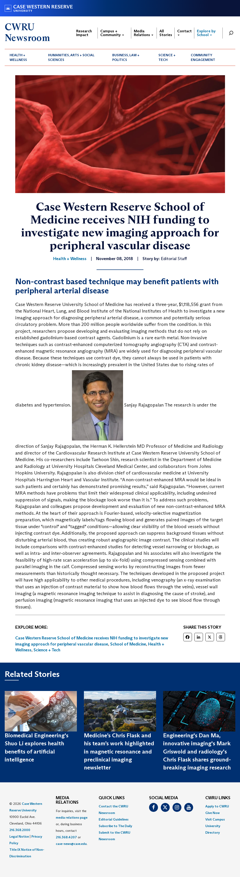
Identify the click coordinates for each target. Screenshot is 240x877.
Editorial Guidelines (113, 819)
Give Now (212, 813)
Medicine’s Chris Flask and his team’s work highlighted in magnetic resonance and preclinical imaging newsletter (119, 751)
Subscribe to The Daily (115, 826)
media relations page (71, 817)
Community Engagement (203, 57)
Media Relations (143, 33)
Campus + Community (112, 33)
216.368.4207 (66, 837)
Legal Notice (19, 836)
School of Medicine (128, 644)
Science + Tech (167, 57)
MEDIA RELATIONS (67, 800)
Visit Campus (215, 819)
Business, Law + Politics (125, 57)
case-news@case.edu (71, 844)
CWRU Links (217, 798)
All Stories (165, 33)
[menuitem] (24, 57)
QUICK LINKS (112, 798)
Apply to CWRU (217, 806)
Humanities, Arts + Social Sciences (71, 57)
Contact (184, 32)
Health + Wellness (18, 57)
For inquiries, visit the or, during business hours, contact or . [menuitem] (71, 827)
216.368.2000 (19, 830)
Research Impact (84, 33)
